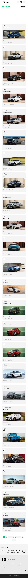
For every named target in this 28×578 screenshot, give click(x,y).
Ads (10, 565)
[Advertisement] (14, 15)
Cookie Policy (20, 563)
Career (19, 565)
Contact (3, 567)
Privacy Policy (12, 563)
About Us (3, 563)
